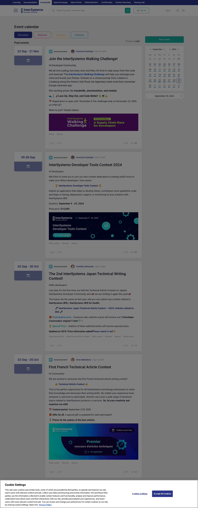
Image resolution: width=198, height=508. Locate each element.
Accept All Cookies (162, 496)
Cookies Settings (139, 496)
